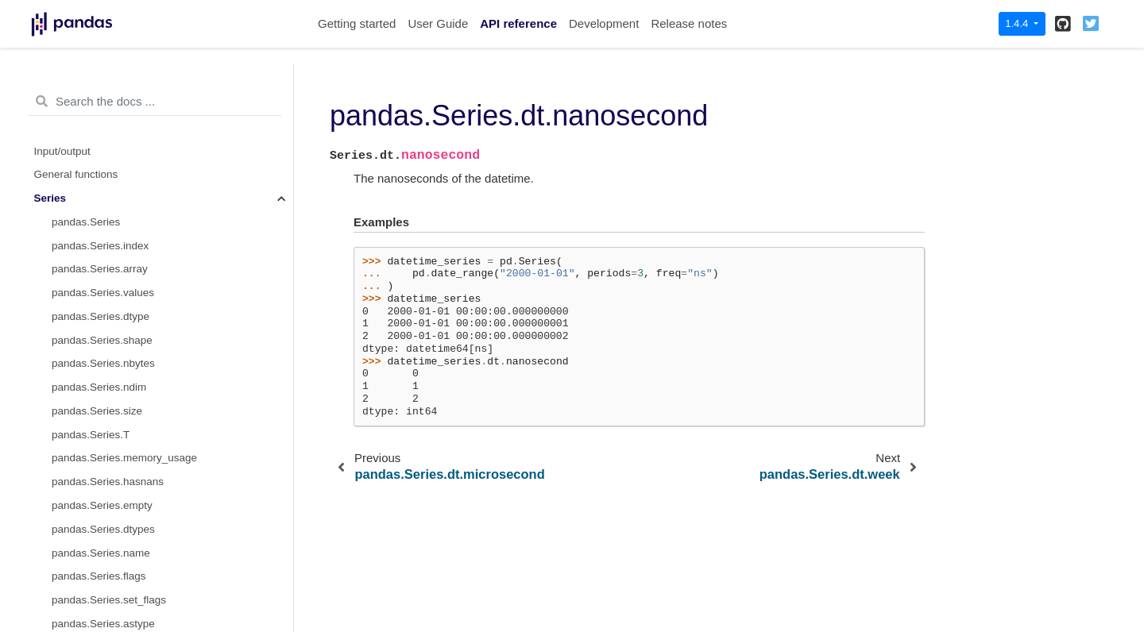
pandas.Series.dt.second (111, 154)
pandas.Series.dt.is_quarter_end (129, 485)
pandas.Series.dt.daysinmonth (124, 580)
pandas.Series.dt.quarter (110, 391)
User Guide (438, 23)
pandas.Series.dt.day (102, 84)
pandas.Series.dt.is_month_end (127, 439)
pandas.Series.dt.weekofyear (121, 249)
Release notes (689, 23)
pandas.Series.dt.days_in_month (130, 604)
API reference (518, 23)
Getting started (357, 23)
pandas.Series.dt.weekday (114, 320)
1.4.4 (1018, 23)
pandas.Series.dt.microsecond (124, 178)
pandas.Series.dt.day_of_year (123, 367)
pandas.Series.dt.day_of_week (125, 297)
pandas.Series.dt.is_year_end (123, 533)
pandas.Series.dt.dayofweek (119, 273)
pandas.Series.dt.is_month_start (129, 415)
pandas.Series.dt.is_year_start (124, 509)
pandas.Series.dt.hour (104, 108)
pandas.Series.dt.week (106, 226)
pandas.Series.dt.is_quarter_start (131, 462)
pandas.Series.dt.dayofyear (117, 343)
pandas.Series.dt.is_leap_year (124, 556)
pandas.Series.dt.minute (110, 131)
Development (604, 23)
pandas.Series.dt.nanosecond (127, 202)
